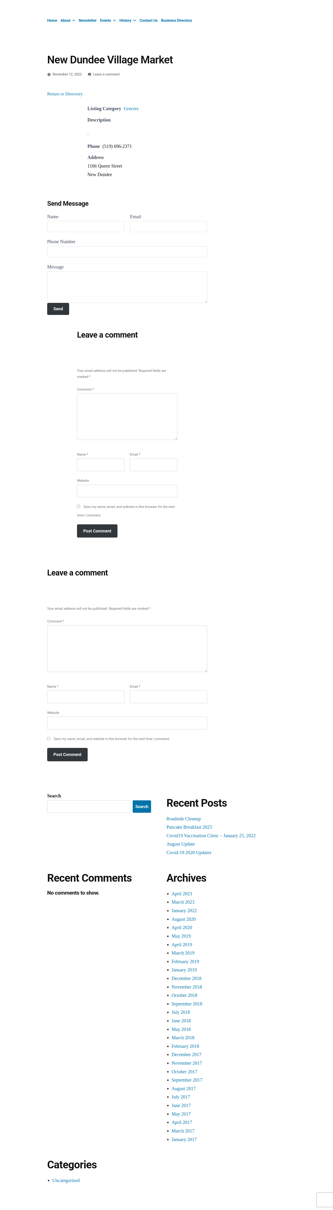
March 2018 (183, 1038)
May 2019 (181, 936)
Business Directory (176, 20)
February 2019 (185, 961)
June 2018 (181, 1021)
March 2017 (183, 1131)
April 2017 (182, 1122)
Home (52, 20)
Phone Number (61, 242)
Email (135, 217)
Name (53, 217)
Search (54, 796)
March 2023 (183, 902)
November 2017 (187, 1063)
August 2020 (184, 919)
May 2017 (181, 1114)
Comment (85, 390)
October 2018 (184, 995)
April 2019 (182, 945)
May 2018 (181, 1029)
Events (105, 20)
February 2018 (185, 1046)
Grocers (131, 109)
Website (83, 481)
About (66, 20)
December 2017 (186, 1055)
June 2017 (181, 1105)
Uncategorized (66, 1180)
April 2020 (182, 927)
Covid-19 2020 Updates (188, 852)
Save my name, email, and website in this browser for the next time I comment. (112, 739)
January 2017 (184, 1139)
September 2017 (187, 1080)
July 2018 (181, 1012)
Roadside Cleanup (183, 819)
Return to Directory (65, 94)
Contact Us (149, 20)
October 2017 (184, 1072)
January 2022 (184, 911)
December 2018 (186, 978)
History (125, 20)
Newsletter (88, 20)
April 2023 (182, 894)
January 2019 (184, 970)
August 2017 (184, 1089)
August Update (180, 844)
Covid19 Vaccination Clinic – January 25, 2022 (211, 836)
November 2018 (187, 987)
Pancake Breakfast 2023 (189, 827)
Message (55, 267)
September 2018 (187, 1004)
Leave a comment (106, 74)
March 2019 (183, 953)
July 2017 (181, 1097)
